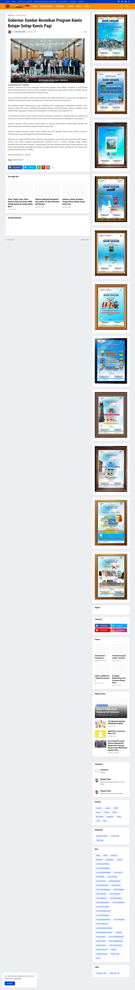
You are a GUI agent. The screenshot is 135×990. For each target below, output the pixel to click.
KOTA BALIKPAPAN (102, 864)
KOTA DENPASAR (102, 885)
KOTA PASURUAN (118, 902)
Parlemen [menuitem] (59, 6)
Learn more (17, 978)
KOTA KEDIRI (115, 885)
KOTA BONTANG (114, 881)
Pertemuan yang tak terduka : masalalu (119, 657)
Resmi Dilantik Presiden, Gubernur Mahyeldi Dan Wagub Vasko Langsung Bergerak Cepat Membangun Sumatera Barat (117, 745)
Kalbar (114, 812)
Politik (116, 808)
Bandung (114, 855)
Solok (98, 958)
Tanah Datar (115, 836)
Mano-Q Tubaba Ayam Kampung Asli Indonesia (108, 710)
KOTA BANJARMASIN (103, 872)
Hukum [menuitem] (70, 6)
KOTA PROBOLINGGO (103, 911)
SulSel (107, 812)
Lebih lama (84, 240)
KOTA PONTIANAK (102, 907)
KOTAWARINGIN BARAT (104, 928)
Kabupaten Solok (101, 836)
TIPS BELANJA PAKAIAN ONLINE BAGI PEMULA (116, 722)
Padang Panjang (101, 954)
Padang (113, 949)
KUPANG (118, 932)
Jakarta (107, 808)
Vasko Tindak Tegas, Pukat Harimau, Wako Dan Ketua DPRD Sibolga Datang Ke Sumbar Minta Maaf (20, 203)
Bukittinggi (109, 860)
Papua (119, 817)
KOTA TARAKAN (119, 919)
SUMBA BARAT (21, 15)
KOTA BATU (118, 872)
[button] (120, 6)
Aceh (98, 821)
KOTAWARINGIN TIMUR (104, 932)
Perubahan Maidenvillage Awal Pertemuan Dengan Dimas (119, 679)
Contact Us (21, 1)
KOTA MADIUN (101, 894)
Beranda (11, 15)
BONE (105, 855)
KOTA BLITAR (100, 881)
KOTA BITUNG (112, 877)
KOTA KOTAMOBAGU (103, 890)
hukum (98, 812)
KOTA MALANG (115, 894)
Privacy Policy (63, 1)
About (13, 1)
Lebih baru (10, 240)
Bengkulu (110, 817)
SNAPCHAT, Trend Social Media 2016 (116, 732)
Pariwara (101, 973)
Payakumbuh (115, 954)
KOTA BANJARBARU (103, 868)
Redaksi (29, 1)
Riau (104, 821)
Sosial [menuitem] (78, 6)
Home (7, 1)
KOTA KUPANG (119, 890)
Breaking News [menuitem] (45, 6)
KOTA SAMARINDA (102, 915)
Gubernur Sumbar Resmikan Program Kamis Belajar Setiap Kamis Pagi (73, 201)
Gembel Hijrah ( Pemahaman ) (100, 657)
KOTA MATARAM (115, 898)
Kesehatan (99, 817)
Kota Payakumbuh (115, 945)
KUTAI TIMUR (100, 941)
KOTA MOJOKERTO (102, 902)
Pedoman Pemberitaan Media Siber (45, 1)
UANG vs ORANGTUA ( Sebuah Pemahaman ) (102, 678)
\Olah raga (99, 840)
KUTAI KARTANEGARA (116, 937)
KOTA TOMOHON (102, 924)
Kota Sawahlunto (101, 949)
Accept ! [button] (10, 983)
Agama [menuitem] (87, 6)
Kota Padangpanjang (115, 941)
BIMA (98, 855)
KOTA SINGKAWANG (103, 919)
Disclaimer (73, 1)
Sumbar (98, 808)
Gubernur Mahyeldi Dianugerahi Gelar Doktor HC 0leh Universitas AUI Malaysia (47, 201)
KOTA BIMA (100, 877)
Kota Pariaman (101, 945)
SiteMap (81, 1)
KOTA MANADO (101, 898)
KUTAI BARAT (100, 937)
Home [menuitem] (35, 6)
